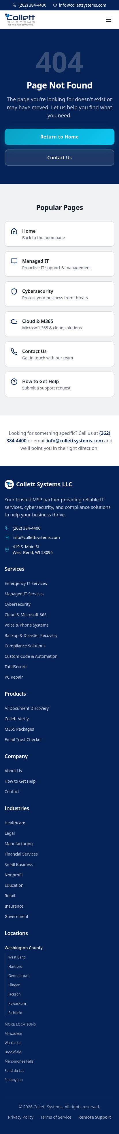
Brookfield (13, 1052)
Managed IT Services (24, 593)
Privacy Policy (20, 1117)
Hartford (15, 966)
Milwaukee (13, 1033)
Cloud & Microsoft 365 (25, 614)
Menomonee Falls (19, 1061)
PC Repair (14, 677)
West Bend (17, 957)
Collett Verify (17, 718)
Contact (12, 791)
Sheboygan (14, 1079)
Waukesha (13, 1042)
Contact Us (59, 157)
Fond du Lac (14, 1070)
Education (14, 885)
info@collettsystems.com (79, 5)
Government (17, 916)
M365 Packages (19, 729)
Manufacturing (19, 843)
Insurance (14, 906)
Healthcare (15, 822)
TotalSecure (16, 666)
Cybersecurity (18, 604)
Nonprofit (14, 875)
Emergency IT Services (26, 583)
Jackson (14, 994)
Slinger (14, 984)
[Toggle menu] (108, 19)
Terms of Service (55, 1117)
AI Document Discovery (27, 708)
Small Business (19, 864)
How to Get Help (20, 781)
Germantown (19, 975)
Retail (10, 895)
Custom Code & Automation (31, 656)
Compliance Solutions (25, 646)
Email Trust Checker (23, 739)
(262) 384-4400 (29, 5)
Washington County (24, 947)
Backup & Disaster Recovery (31, 635)
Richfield (15, 1012)
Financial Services (21, 854)
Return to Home (59, 137)
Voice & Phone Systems (26, 625)
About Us (13, 770)
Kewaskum (17, 1003)
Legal (10, 833)
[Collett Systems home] (21, 20)
